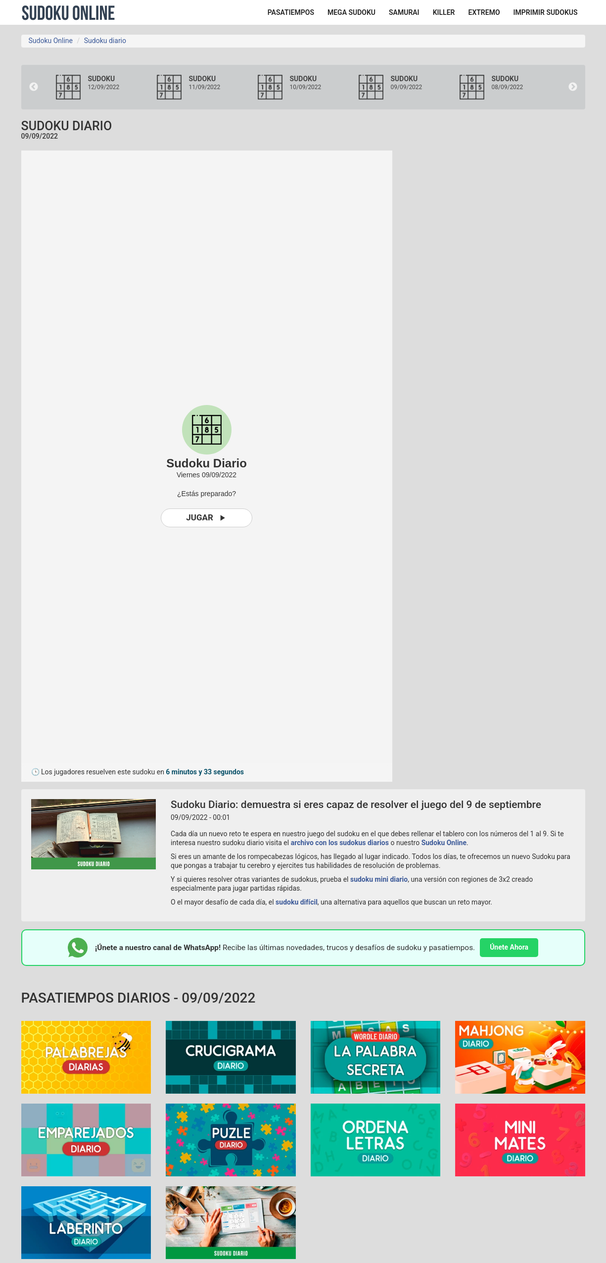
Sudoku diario (105, 41)
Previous (34, 87)
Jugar (206, 517)
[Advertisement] (496, 299)
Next (573, 87)
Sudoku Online (68, 12)
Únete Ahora (509, 947)
